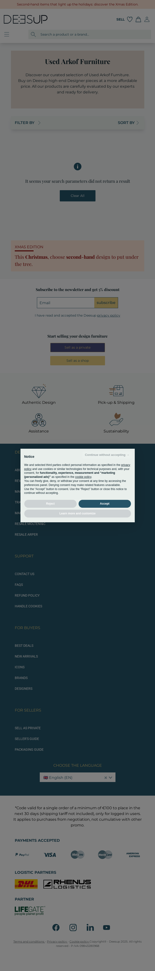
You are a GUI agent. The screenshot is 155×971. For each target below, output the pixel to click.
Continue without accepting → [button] (107, 455)
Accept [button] (104, 503)
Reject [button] (50, 503)
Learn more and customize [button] (77, 513)
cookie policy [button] (83, 477)
